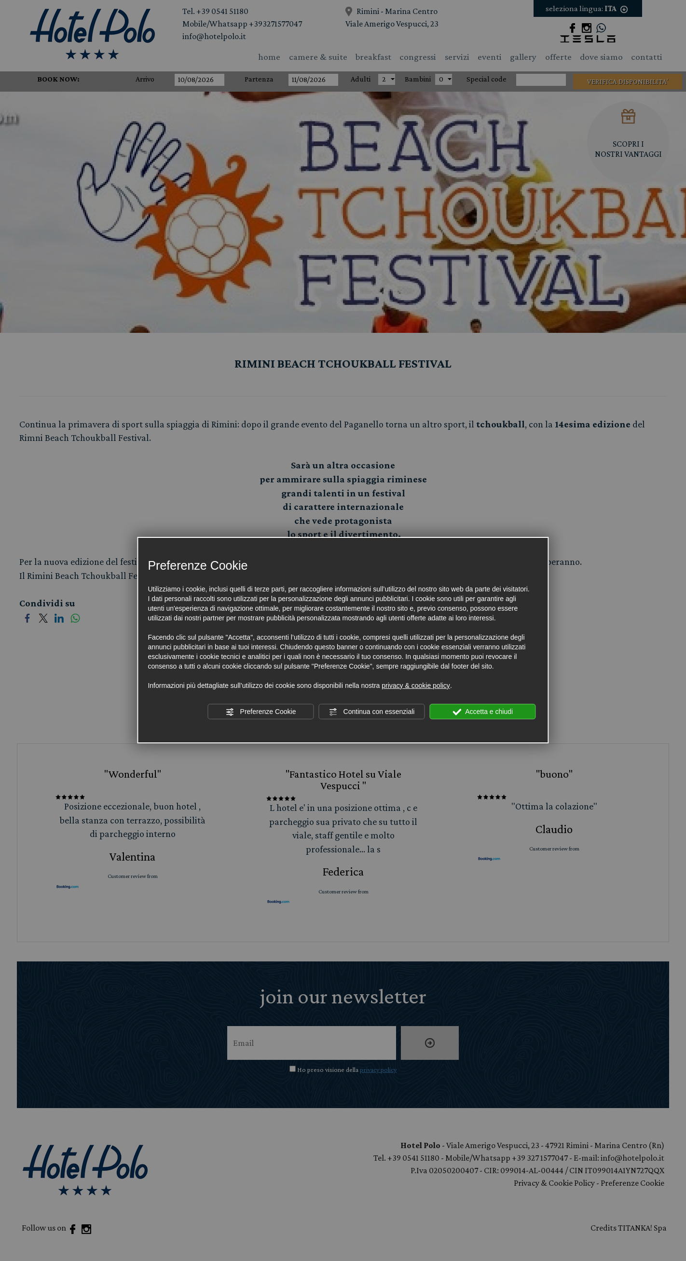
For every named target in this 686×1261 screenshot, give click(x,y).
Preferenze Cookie (261, 712)
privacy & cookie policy (416, 685)
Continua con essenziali (372, 712)
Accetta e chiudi (483, 712)
